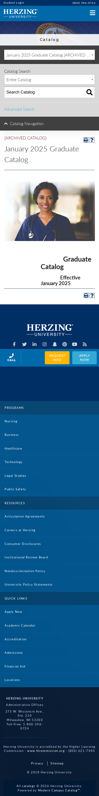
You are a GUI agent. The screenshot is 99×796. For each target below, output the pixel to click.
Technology (14, 462)
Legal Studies (16, 475)
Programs (14, 408)
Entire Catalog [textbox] (18, 79)
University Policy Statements (29, 584)
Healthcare (13, 448)
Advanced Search (19, 109)
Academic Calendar (20, 625)
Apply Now (85, 358)
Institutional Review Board (26, 557)
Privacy (37, 763)
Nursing (11, 421)
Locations (12, 680)
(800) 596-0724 (84, 3)
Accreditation (16, 639)
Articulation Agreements (25, 516)
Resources (15, 503)
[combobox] (49, 55)
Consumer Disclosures (23, 544)
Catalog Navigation (27, 123)
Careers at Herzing (20, 530)
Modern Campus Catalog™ (59, 790)
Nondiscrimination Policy (25, 571)
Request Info (57, 358)
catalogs (28, 786)
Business (12, 435)
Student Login (13, 2)
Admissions (14, 652)
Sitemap (57, 763)
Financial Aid (15, 666)
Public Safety (15, 489)
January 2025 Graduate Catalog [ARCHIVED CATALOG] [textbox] (50, 54)
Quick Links (16, 598)
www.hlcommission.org (46, 751)
